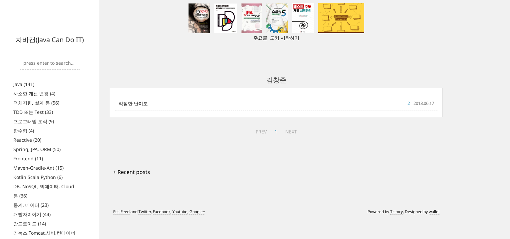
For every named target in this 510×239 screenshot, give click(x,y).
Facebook (161, 211)
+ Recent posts (131, 172)
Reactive (27, 140)
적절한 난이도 (133, 103)
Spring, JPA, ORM (37, 149)
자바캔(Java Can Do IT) (50, 39)
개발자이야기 (32, 214)
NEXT (291, 131)
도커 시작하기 (284, 38)
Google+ (197, 211)
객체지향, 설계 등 (36, 103)
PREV (261, 131)
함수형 (23, 130)
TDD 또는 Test (33, 112)
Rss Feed (121, 211)
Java (23, 84)
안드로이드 (29, 223)
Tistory (396, 211)
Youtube (179, 211)
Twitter (144, 211)
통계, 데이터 (31, 205)
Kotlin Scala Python (38, 177)
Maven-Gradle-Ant (38, 168)
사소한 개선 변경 (34, 93)
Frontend (28, 158)
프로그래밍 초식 (33, 121)
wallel (434, 211)
